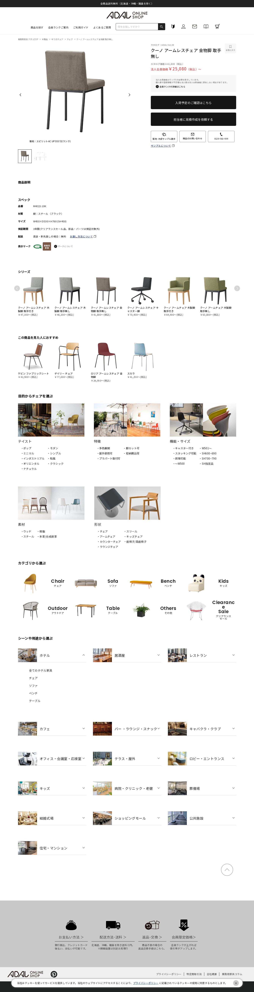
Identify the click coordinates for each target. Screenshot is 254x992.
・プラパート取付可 (108, 458)
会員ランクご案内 (58, 27)
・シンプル (54, 453)
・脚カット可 (131, 448)
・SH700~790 (207, 458)
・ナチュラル (29, 469)
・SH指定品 (206, 463)
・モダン (52, 448)
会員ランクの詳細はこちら (173, 86)
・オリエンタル (30, 463)
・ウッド (26, 531)
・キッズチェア (133, 536)
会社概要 (212, 974)
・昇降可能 (179, 458)
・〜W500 (179, 463)
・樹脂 (41, 531)
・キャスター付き (183, 448)
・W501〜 (205, 448)
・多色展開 (103, 448)
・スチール (27, 536)
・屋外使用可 (104, 453)
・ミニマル (27, 453)
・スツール (130, 531)
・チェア (102, 531)
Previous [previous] (20, 94)
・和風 (51, 458)
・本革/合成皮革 (47, 536)
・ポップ (26, 448)
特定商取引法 (194, 974)
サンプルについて (161, 145)
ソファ (33, 686)
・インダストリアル (33, 458)
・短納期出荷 (131, 453)
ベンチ (33, 693)
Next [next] (129, 94)
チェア (70, 39)
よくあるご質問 (102, 27)
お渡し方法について (81, 236)
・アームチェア (106, 536)
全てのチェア (57, 39)
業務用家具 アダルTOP (28, 39)
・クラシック (55, 463)
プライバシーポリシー (169, 974)
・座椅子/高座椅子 (135, 541)
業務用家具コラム (232, 974)
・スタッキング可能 (184, 453)
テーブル (35, 701)
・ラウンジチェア (107, 547)
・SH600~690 (207, 453)
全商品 (45, 39)
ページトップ (227, 870)
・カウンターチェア (109, 541)
